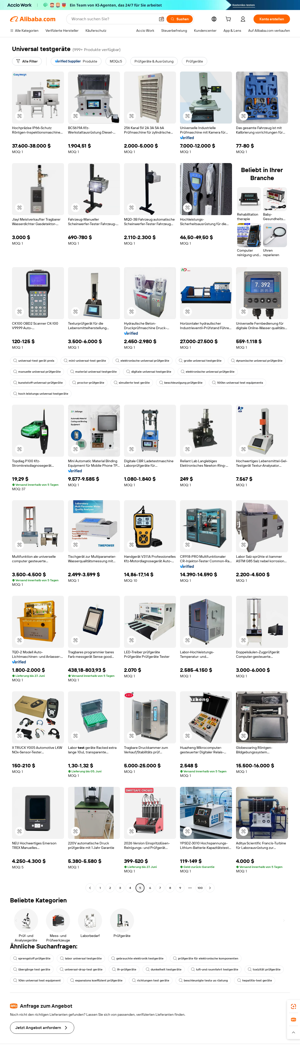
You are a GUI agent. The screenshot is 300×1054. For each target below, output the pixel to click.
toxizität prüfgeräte (264, 969)
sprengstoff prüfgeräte (31, 958)
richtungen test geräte (150, 980)
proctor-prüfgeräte (88, 383)
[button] (161, 19)
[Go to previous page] (90, 887)
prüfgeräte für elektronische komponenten (205, 958)
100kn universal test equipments (237, 383)
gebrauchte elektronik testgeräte (137, 958)
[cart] (229, 20)
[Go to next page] (210, 887)
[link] (293, 1006)
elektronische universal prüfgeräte (142, 361)
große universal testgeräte (200, 361)
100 (200, 888)
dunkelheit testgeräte (164, 969)
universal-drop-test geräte (81, 969)
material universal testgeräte (93, 372)
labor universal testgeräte (81, 958)
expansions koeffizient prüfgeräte (96, 980)
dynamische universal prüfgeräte (256, 361)
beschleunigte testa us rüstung (203, 980)
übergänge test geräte (31, 969)
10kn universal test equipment (37, 980)
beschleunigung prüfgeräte (180, 383)
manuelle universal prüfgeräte (37, 372)
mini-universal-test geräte (85, 361)
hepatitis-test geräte (254, 980)
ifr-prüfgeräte (124, 969)
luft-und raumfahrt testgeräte (214, 969)
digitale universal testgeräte (148, 372)
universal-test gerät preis (33, 361)
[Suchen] (179, 19)
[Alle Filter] (27, 61)
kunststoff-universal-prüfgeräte (38, 383)
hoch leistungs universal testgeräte (40, 394)
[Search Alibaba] (113, 19)
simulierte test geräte (132, 383)
